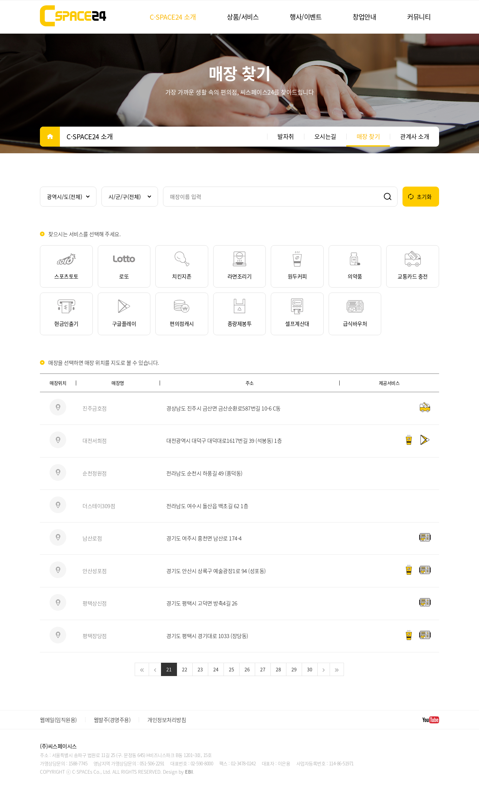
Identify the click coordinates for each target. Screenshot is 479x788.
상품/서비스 (242, 17)
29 (294, 669)
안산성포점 (94, 571)
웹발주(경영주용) (112, 719)
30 (309, 669)
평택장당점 (94, 636)
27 (262, 669)
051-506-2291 (152, 763)
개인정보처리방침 (166, 719)
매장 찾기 (368, 137)
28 (278, 669)
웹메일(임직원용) (58, 719)
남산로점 (92, 538)
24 (216, 669)
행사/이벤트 (305, 17)
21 (169, 669)
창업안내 (364, 17)
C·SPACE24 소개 (173, 17)
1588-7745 (78, 763)
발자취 (285, 137)
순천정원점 (94, 473)
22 (184, 669)
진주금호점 (94, 408)
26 (247, 669)
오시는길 (325, 137)
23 (200, 669)
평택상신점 (94, 603)
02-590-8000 (202, 763)
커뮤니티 (418, 17)
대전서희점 (94, 440)
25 (231, 669)
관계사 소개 (414, 137)
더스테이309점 (98, 506)
